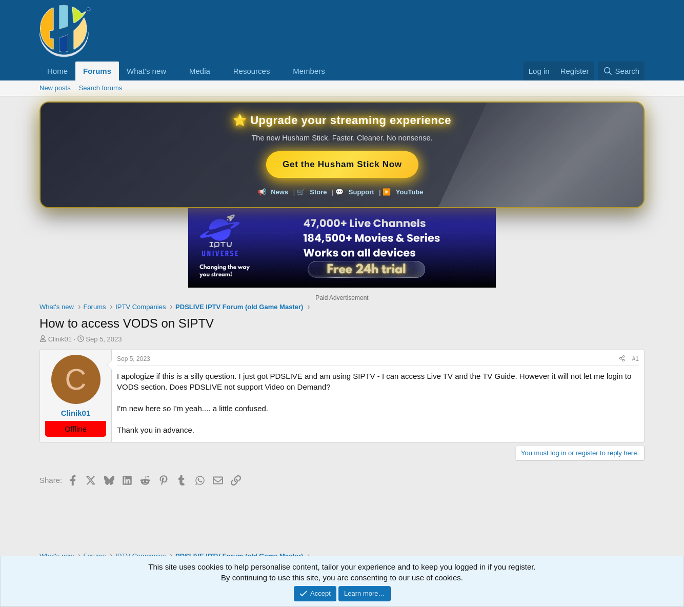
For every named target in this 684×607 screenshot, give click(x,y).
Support (361, 192)
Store (318, 192)
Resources (251, 71)
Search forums (101, 88)
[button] (174, 71)
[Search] (621, 71)
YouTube (410, 192)
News (279, 192)
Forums (97, 71)
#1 (635, 358)
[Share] (622, 359)
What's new (146, 71)
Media (199, 71)
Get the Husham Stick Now (342, 164)
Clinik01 (60, 339)
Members (309, 71)
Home (57, 71)
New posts (55, 88)
